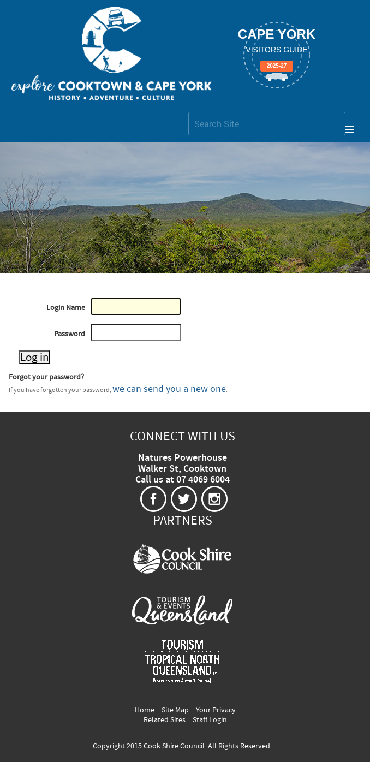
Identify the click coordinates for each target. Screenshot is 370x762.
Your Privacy (216, 710)
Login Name (65, 308)
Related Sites (165, 720)
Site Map (175, 710)
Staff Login (210, 720)
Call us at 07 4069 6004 (182, 479)
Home (144, 710)
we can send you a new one (169, 389)
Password (69, 334)
